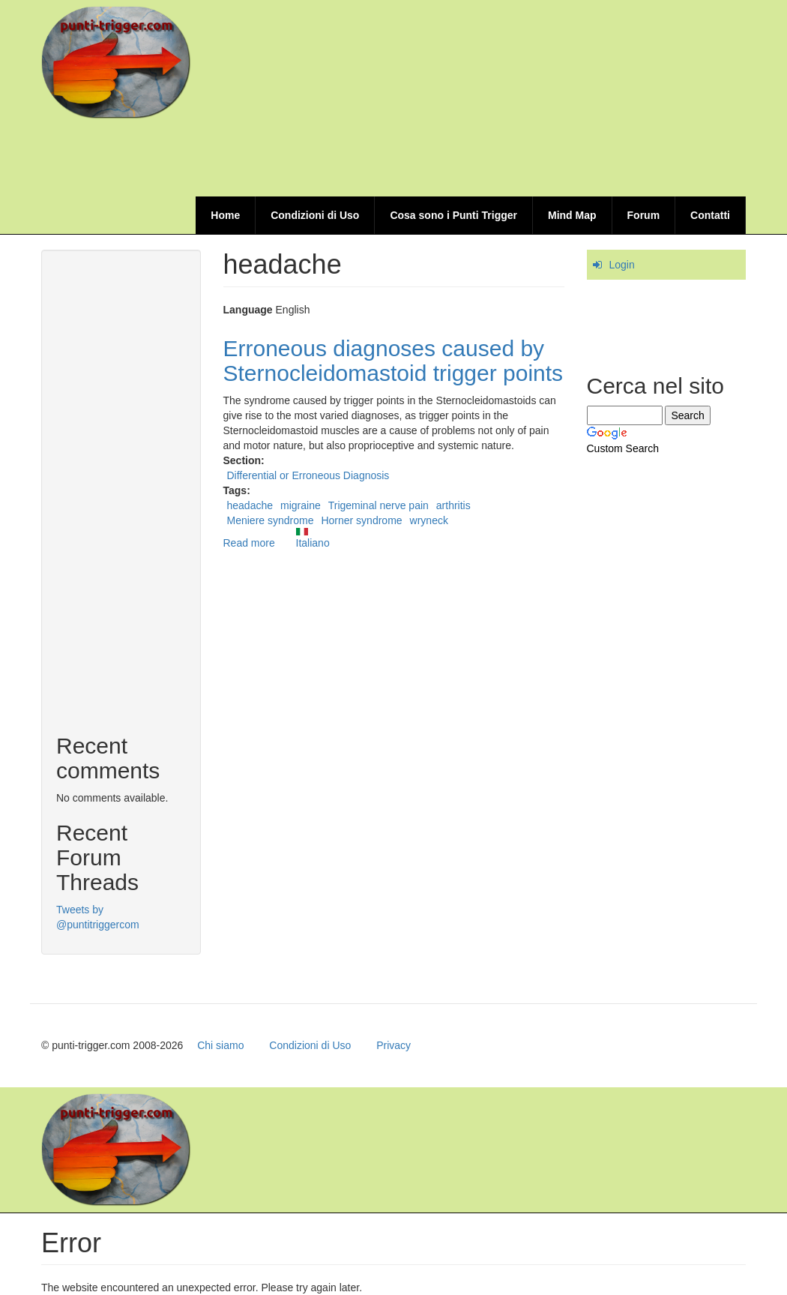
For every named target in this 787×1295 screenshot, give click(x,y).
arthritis (453, 505)
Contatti (710, 215)
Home (225, 215)
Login (622, 265)
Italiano (313, 539)
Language (248, 310)
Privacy (393, 1045)
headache (250, 505)
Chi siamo (220, 1045)
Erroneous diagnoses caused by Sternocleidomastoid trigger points (393, 360)
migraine (300, 505)
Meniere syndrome (270, 520)
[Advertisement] (473, 159)
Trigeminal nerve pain (378, 505)
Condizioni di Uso (315, 215)
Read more (249, 543)
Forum (643, 215)
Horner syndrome (361, 520)
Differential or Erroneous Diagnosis (308, 475)
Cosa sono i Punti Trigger (453, 215)
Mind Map (572, 215)
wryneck (429, 520)
